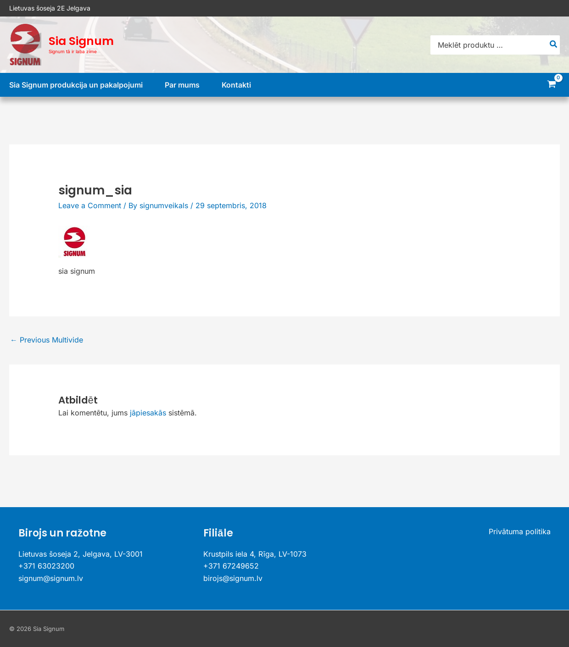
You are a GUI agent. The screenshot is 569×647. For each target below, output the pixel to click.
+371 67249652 (231, 565)
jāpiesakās (148, 412)
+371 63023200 (46, 565)
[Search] (554, 45)
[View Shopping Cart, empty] (551, 85)
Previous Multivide (46, 339)
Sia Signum (81, 41)
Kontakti (236, 84)
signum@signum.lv (50, 578)
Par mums (182, 84)
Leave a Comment (89, 205)
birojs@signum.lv (232, 578)
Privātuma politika (520, 531)
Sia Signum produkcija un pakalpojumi (76, 84)
